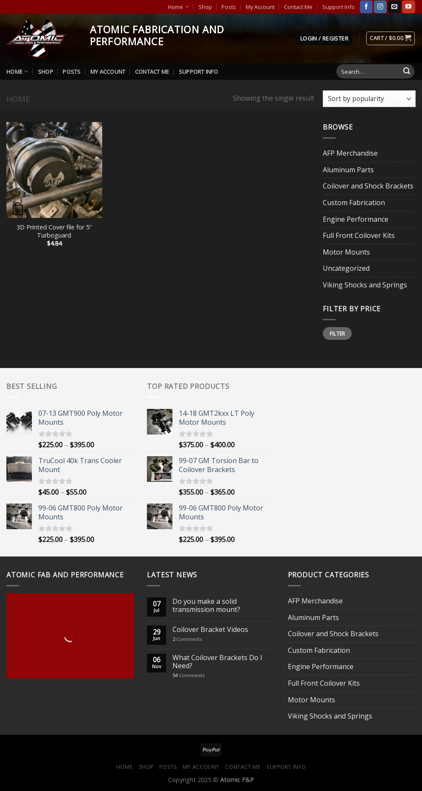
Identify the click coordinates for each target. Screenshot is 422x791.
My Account (260, 7)
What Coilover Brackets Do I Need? (217, 662)
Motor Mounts (346, 252)
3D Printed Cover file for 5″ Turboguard (54, 231)
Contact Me (298, 7)
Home (178, 7)
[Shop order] (369, 98)
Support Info (338, 7)
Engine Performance (355, 219)
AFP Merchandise (350, 153)
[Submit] (406, 71)
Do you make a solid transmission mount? (206, 605)
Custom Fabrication (354, 202)
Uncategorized (346, 268)
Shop (205, 7)
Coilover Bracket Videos (210, 630)
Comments (187, 639)
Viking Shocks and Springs (365, 285)
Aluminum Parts (348, 169)
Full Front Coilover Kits (359, 235)
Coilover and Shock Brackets (368, 186)
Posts (228, 7)
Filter (337, 333)
